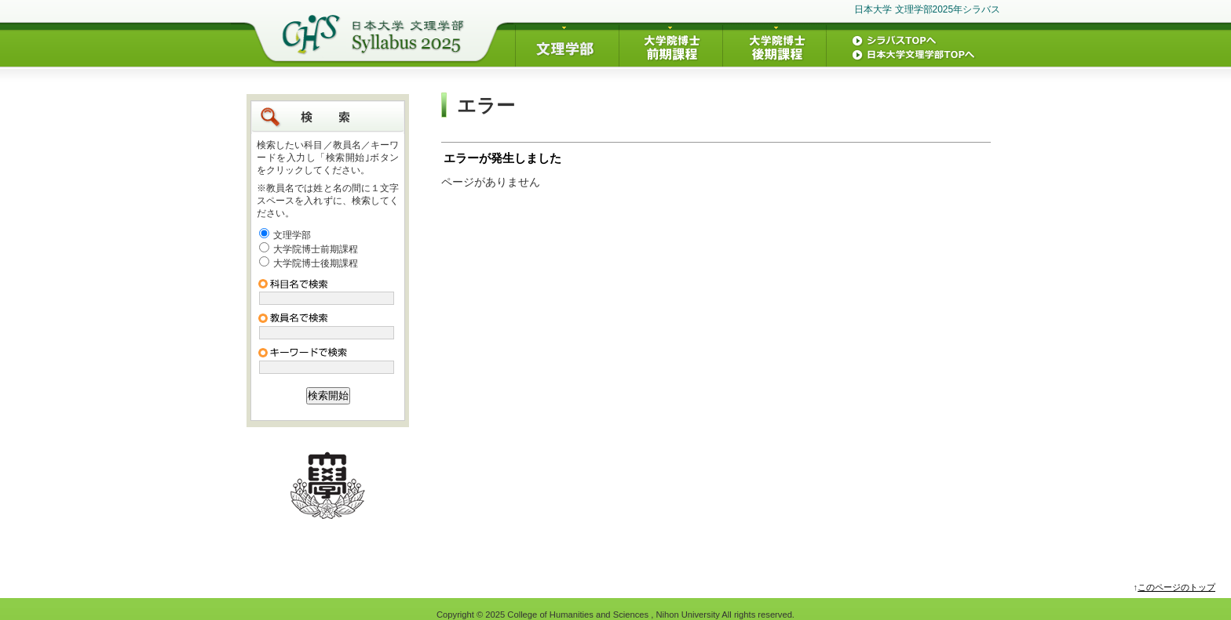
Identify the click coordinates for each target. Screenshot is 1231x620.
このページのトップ (1176, 587)
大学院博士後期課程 (315, 263)
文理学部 (292, 235)
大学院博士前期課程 (315, 249)
